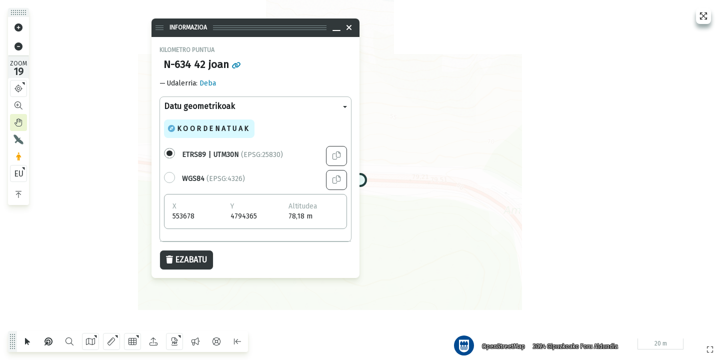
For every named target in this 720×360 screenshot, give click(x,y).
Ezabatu (186, 259)
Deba (208, 83)
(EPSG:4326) (213, 178)
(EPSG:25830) (232, 154)
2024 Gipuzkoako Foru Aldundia (571, 342)
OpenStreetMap (499, 342)
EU (19, 173)
